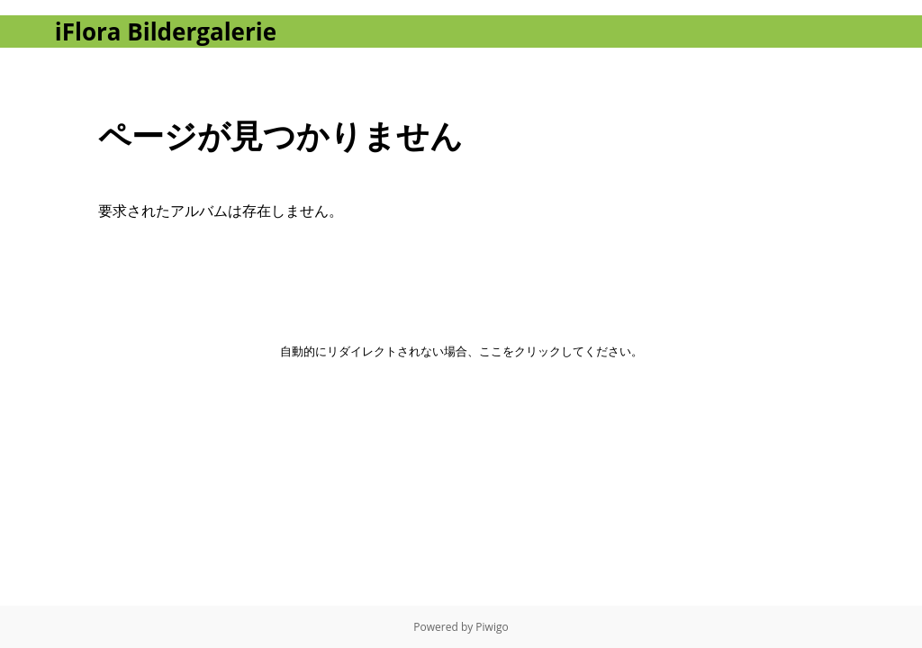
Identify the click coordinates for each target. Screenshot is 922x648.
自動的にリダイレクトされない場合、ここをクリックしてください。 (461, 351)
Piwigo (491, 626)
